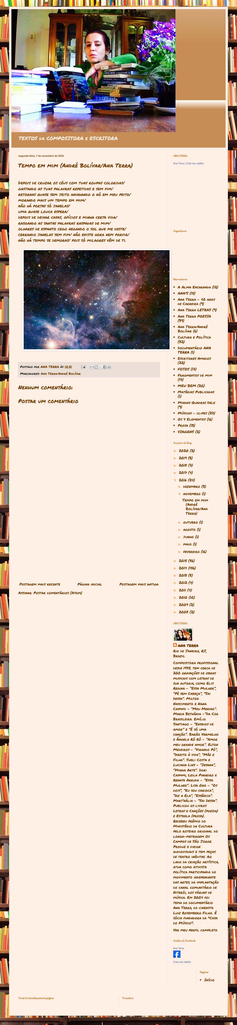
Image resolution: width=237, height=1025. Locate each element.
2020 (184, 450)
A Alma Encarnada (194, 287)
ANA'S (183, 293)
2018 (183, 465)
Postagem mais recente (39, 584)
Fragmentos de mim (195, 375)
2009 (184, 604)
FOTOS (183, 369)
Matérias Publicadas (196, 391)
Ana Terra (178, 163)
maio (188, 544)
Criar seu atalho (195, 163)
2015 (183, 560)
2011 (183, 590)
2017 (183, 472)
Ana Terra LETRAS (194, 309)
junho (189, 536)
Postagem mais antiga (138, 584)
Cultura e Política (194, 337)
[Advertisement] (89, 542)
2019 (183, 457)
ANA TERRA (188, 645)
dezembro (192, 486)
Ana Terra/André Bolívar (61, 373)
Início (209, 979)
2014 (183, 567)
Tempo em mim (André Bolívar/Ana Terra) (195, 506)
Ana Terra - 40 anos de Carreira (196, 301)
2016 (183, 480)
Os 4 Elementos (192, 419)
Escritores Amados (194, 358)
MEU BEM (187, 385)
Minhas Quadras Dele (196, 402)
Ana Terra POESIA (194, 316)
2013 (183, 575)
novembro (192, 493)
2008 (184, 611)
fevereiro (192, 551)
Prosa (183, 425)
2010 (184, 597)
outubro (191, 522)
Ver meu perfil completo (195, 930)
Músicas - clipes (192, 413)
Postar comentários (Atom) (57, 592)
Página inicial (89, 584)
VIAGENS (186, 431)
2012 (183, 582)
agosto (190, 529)
